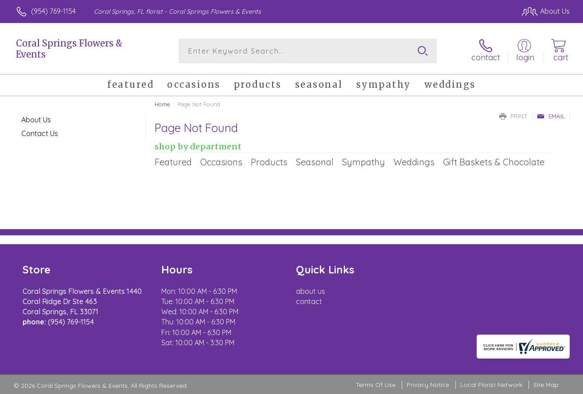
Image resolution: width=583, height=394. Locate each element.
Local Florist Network (491, 385)
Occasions (221, 162)
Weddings (414, 162)
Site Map (546, 385)
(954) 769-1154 (53, 11)
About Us (36, 119)
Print (513, 116)
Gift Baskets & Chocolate (493, 162)
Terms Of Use (376, 385)
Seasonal (315, 162)
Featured (173, 162)
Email (551, 116)
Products (269, 162)
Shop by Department (198, 147)
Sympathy (363, 162)
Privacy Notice (428, 385)
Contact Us (39, 133)
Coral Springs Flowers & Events (69, 49)
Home (162, 104)
